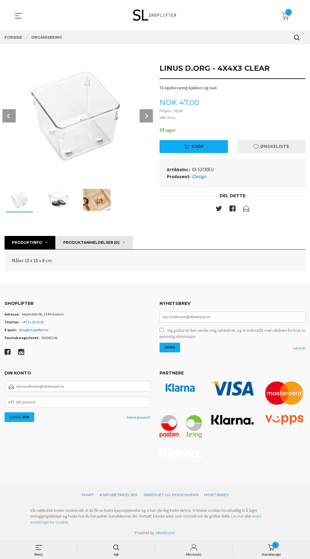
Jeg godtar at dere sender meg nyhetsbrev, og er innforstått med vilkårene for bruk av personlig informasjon (232, 334)
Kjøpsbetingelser (119, 494)
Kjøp (194, 146)
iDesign (199, 177)
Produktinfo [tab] (27, 242)
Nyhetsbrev (216, 494)
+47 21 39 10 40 (32, 322)
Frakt (88, 494)
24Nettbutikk (165, 532)
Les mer (299, 348)
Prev (9, 116)
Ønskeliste (271, 146)
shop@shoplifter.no (33, 330)
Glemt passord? (138, 417)
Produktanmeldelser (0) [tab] (91, 242)
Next (146, 116)
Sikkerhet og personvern (170, 494)
